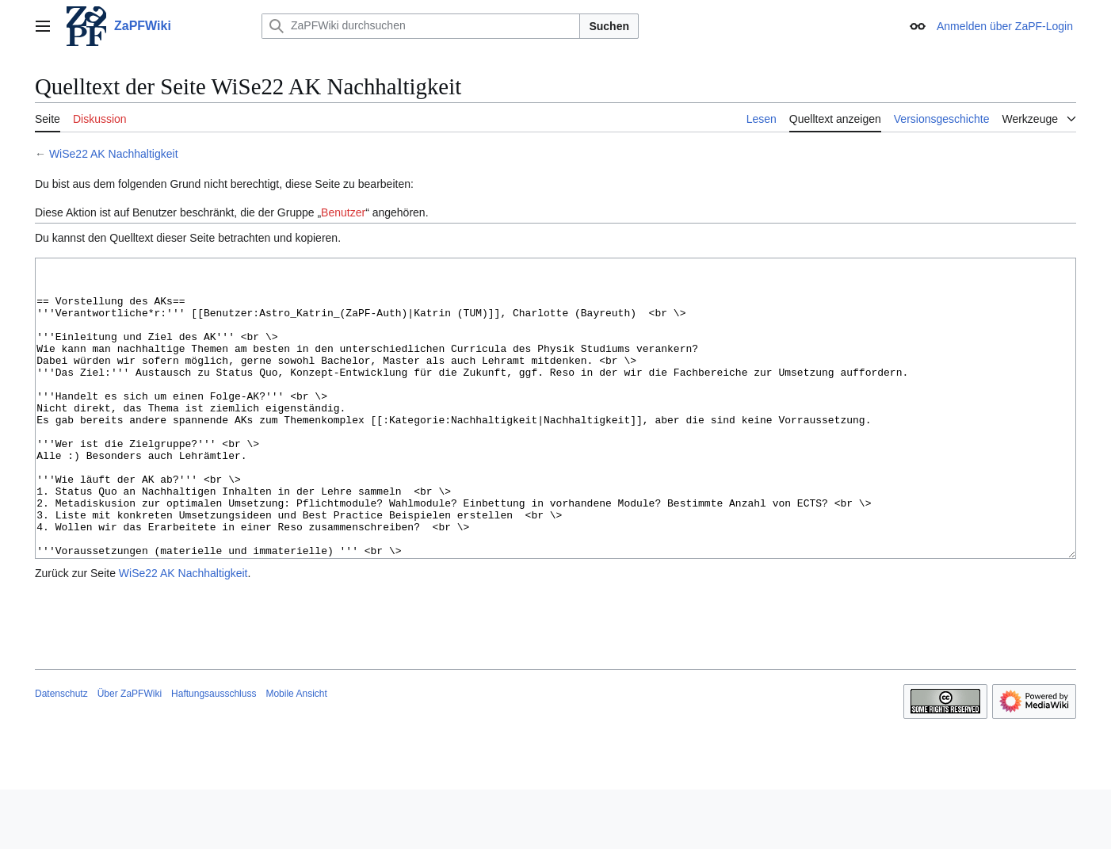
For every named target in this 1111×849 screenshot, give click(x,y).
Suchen (609, 26)
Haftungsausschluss (213, 753)
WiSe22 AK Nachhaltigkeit (113, 153)
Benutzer (343, 212)
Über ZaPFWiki (129, 753)
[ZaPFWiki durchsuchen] (421, 26)
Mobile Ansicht (295, 753)
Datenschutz (61, 753)
